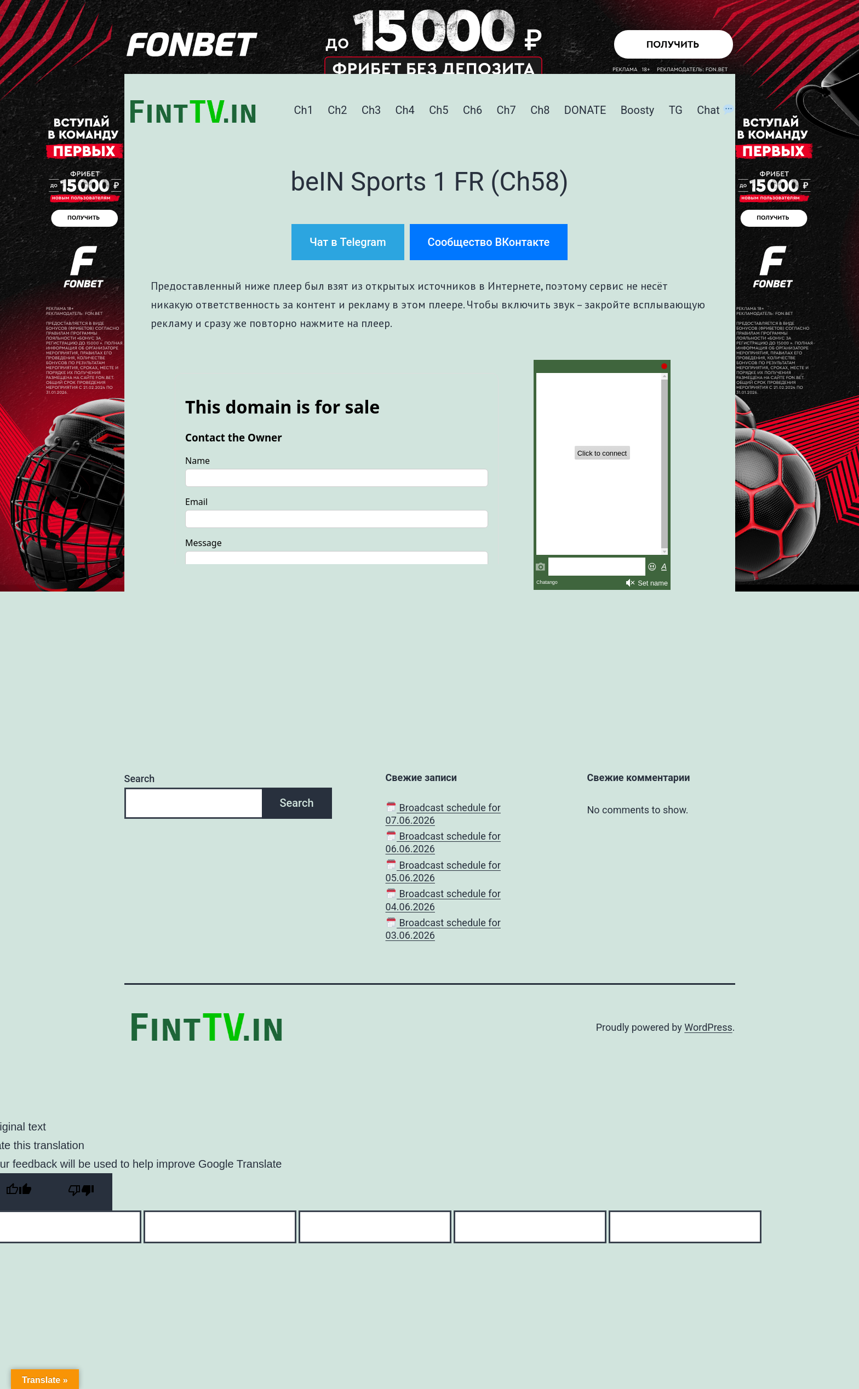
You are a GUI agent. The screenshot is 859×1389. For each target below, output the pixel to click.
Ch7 (506, 110)
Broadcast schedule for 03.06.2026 (443, 929)
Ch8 (539, 110)
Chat (715, 110)
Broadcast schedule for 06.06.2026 (443, 842)
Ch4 (405, 110)
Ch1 (303, 110)
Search (139, 778)
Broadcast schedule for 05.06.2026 (443, 871)
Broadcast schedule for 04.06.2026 (443, 900)
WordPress (708, 1027)
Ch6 (472, 110)
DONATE (585, 110)
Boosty (638, 110)
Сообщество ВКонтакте (489, 242)
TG (676, 110)
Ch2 (337, 110)
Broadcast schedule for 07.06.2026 (443, 814)
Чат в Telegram (348, 242)
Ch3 (371, 110)
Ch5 (438, 110)
